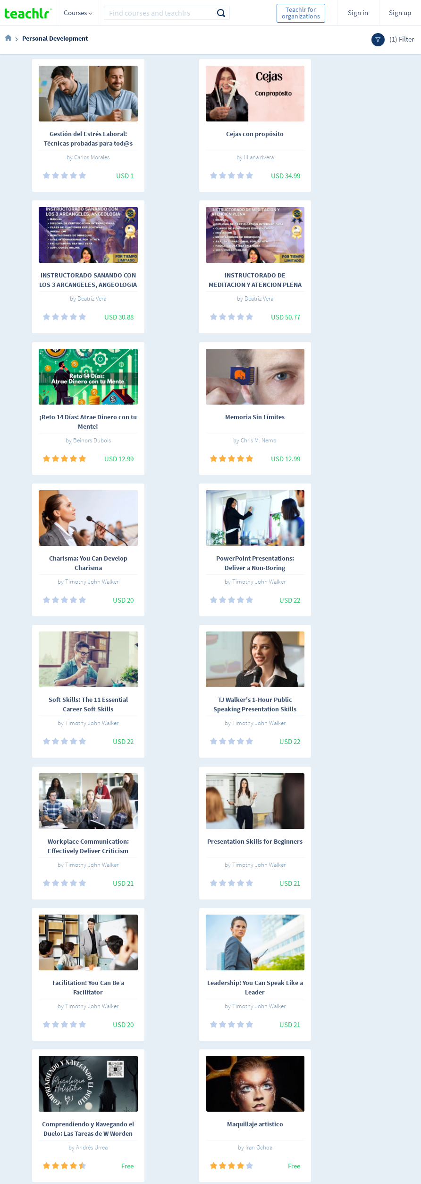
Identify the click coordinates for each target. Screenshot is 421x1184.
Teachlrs (126, 1095)
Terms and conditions (171, 1105)
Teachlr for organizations (301, 12)
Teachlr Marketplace (243, 1074)
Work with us (175, 1087)
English (84, 1076)
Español (52, 1076)
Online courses (125, 1079)
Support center (178, 1121)
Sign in (358, 12)
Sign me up (392, 1079)
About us (169, 1074)
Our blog (169, 1135)
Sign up (400, 12)
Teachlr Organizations (245, 1087)
